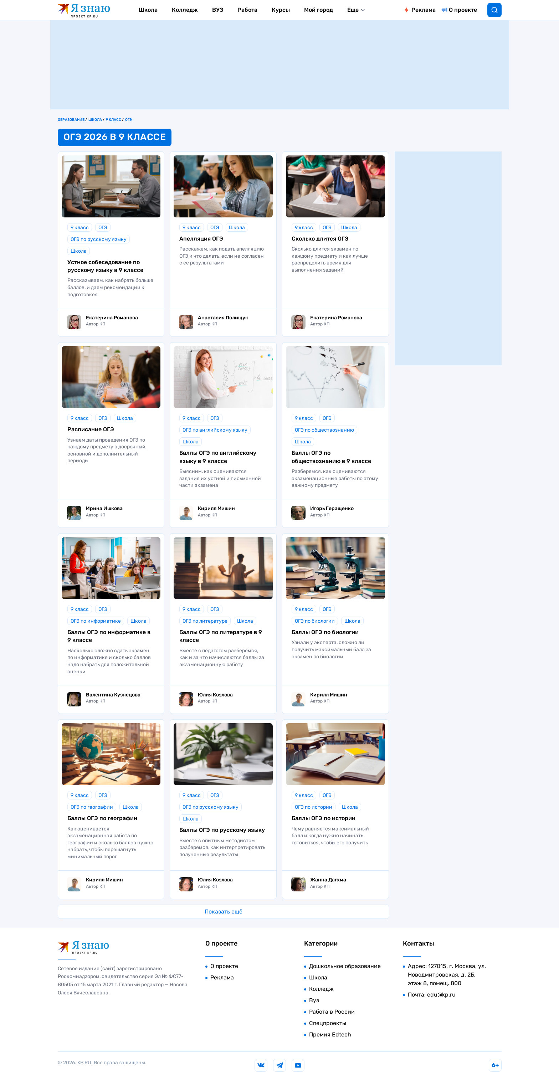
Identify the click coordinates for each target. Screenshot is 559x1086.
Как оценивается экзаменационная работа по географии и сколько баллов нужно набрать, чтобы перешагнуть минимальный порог (110, 843)
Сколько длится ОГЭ (320, 238)
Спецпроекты (327, 1023)
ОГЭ (128, 120)
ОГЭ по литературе (205, 621)
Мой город (318, 9)
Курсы (281, 9)
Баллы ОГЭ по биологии (325, 632)
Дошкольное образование (345, 966)
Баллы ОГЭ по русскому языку (222, 830)
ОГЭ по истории (313, 807)
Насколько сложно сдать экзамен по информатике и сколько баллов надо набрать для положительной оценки (109, 661)
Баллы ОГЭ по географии (102, 818)
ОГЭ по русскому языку (99, 239)
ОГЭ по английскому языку (215, 430)
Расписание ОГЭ (90, 429)
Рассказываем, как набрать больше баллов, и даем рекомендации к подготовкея (110, 287)
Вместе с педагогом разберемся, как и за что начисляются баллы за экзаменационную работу (221, 658)
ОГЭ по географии (92, 807)
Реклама (423, 9)
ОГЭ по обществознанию (324, 430)
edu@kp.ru (441, 994)
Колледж (185, 9)
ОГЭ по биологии (315, 621)
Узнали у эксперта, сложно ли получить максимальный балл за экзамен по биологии (331, 649)
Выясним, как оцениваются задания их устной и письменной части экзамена (220, 478)
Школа (148, 9)
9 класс (113, 120)
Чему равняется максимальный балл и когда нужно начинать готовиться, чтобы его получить (330, 836)
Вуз (314, 1000)
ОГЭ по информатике (96, 621)
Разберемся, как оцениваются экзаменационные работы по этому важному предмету (335, 478)
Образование (71, 120)
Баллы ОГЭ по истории (323, 818)
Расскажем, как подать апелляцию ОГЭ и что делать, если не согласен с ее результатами (221, 256)
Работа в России (332, 1011)
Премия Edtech (330, 1034)
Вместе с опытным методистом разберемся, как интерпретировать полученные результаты (222, 848)
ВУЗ (217, 9)
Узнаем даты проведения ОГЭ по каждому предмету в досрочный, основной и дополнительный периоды (107, 450)
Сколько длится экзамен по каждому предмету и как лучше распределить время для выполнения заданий (330, 259)
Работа (247, 9)
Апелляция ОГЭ (201, 238)
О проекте (463, 9)
